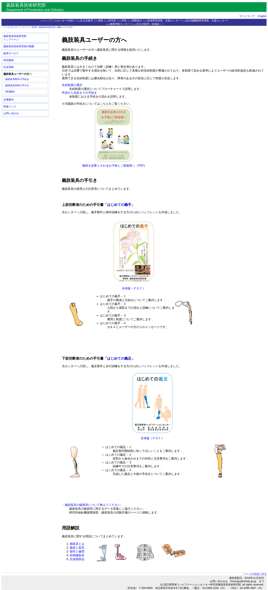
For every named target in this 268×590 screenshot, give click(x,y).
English (262, 16)
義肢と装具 (77, 547)
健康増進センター (118, 24)
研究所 (111, 20)
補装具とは (77, 543)
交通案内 (8, 99)
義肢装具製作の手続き (17, 79)
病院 (99, 20)
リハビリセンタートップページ (17, 27)
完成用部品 (77, 559)
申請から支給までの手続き (79, 92)
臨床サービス (11, 53)
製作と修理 (77, 551)
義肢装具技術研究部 (47, 27)
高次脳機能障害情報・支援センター (205, 20)
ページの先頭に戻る (255, 574)
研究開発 (8, 60)
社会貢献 (8, 67)
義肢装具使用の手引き (17, 85)
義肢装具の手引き (79, 180)
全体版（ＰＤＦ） (133, 288)
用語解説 (10, 91)
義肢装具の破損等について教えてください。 (94, 504)
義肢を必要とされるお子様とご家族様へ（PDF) (103, 165)
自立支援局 (85, 20)
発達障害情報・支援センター (163, 20)
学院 (123, 20)
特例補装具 (77, 555)
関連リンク (9, 106)
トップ (46, 20)
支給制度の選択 (72, 85)
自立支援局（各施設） (147, 24)
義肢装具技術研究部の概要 (18, 46)
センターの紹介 (65, 20)
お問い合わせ (11, 113)
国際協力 (136, 20)
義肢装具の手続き (79, 58)
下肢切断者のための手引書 (83, 358)
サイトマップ (247, 16)
